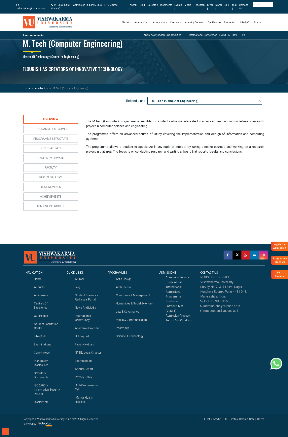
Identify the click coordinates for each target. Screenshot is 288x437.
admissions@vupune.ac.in (31, 7)
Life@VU (245, 22)
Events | (178, 7)
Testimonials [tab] (51, 187)
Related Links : (136, 101)
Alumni (79, 279)
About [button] (125, 22)
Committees (42, 352)
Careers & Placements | (160, 7)
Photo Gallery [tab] (50, 177)
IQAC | (210, 7)
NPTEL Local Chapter (88, 352)
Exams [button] (258, 22)
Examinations (42, 344)
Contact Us (243, 7)
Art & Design (123, 279)
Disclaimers (41, 402)
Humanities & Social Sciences (134, 303)
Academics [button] (140, 22)
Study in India (174, 282)
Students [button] (229, 22)
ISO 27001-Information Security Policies (47, 389)
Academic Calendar (87, 328)
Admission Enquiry (177, 277)
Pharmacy (122, 328)
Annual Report (84, 369)
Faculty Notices (84, 344)
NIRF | (227, 7)
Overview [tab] (50, 119)
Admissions (160, 22)
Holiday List (82, 336)
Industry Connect (194, 22)
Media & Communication (131, 319)
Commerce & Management (133, 295)
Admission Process (178, 315)
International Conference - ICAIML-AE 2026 (219, 34)
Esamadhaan (83, 360)
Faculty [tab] (51, 167)
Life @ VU (40, 336)
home (38, 279)
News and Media (85, 307)
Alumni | (133, 7)
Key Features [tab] (51, 148)
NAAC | (218, 7)
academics (41, 295)
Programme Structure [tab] (50, 138)
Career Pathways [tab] (50, 158)
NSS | (234, 7)
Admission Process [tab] (50, 206)
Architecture (124, 287)
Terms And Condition (179, 320)
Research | (199, 7)
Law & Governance (127, 311)
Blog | (142, 7)
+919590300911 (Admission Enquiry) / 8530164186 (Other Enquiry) (84, 7)
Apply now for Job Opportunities (168, 34)
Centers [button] (174, 22)
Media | (188, 7)
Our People (214, 22)
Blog (78, 287)
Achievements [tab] (50, 196)
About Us (40, 287)
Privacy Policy (83, 377)
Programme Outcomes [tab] (51, 129)
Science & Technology (129, 336)
